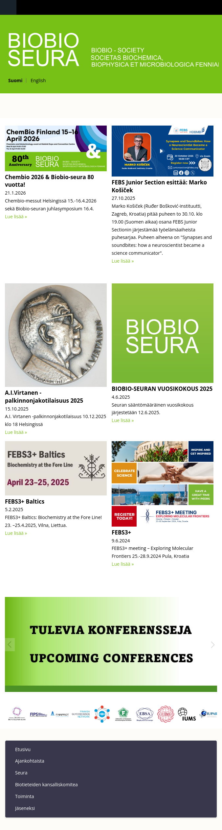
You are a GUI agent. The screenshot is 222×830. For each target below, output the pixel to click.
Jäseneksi (25, 808)
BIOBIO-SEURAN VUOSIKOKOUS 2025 (162, 388)
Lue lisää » (16, 216)
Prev (10, 644)
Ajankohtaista (29, 761)
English (38, 80)
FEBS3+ (121, 532)
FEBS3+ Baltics (24, 501)
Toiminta (24, 796)
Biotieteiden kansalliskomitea (46, 784)
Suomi (15, 80)
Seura (21, 773)
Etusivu (23, 749)
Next (212, 644)
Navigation (8, 7)
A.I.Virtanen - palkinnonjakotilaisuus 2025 (44, 396)
